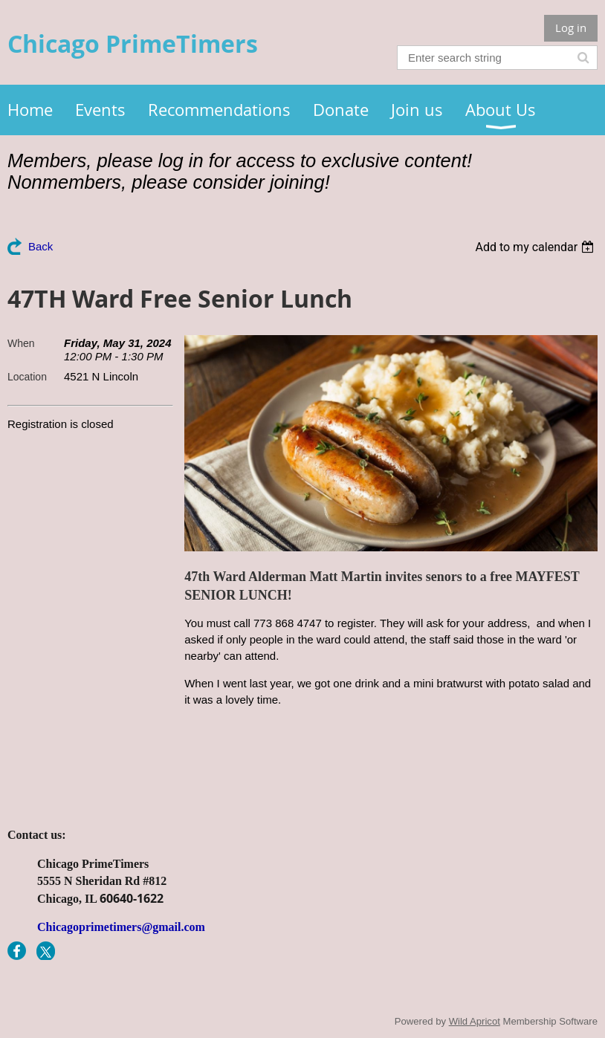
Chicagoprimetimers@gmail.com (121, 927)
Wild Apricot (474, 1021)
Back (40, 246)
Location (27, 377)
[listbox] (536, 247)
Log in (570, 27)
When (21, 343)
